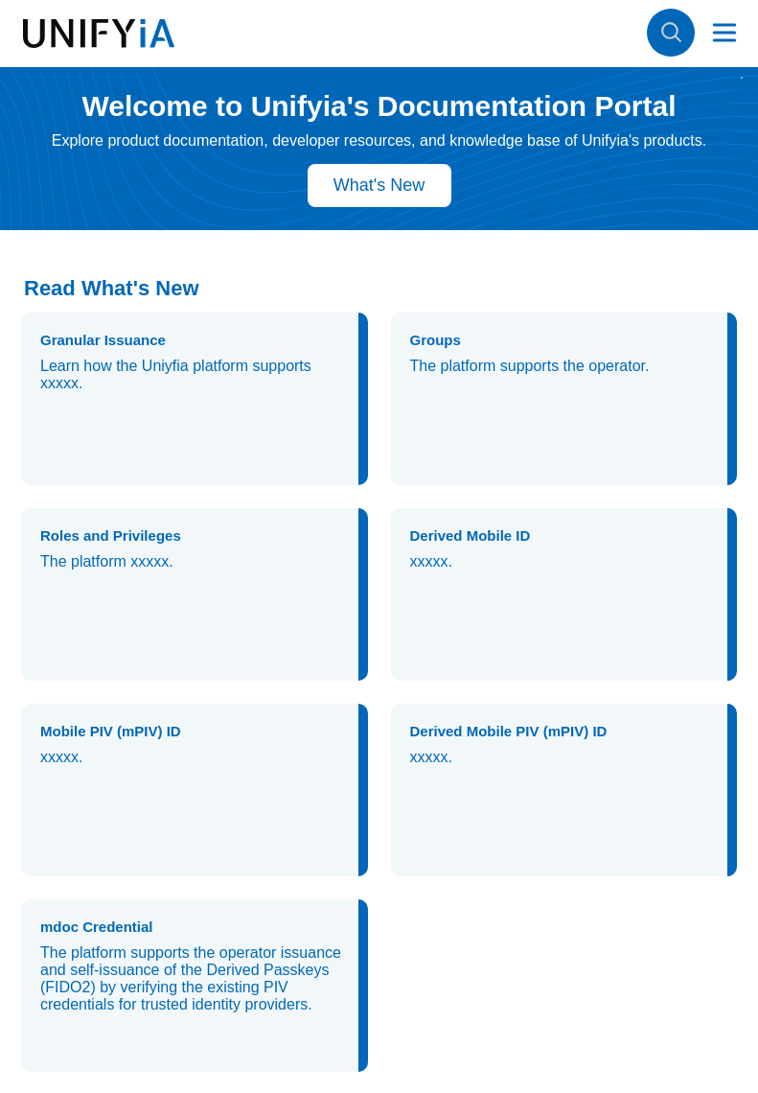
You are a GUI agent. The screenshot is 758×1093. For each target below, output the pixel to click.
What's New (379, 185)
